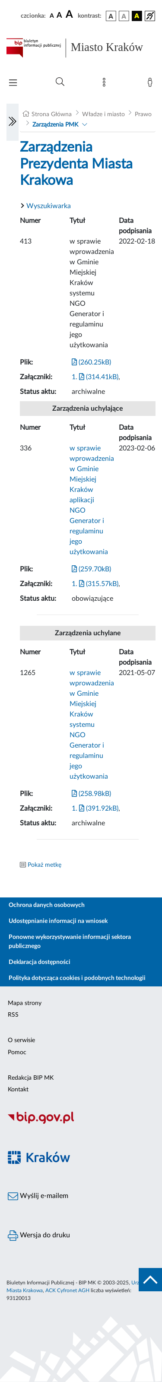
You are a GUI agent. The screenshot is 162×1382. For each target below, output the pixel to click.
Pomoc (17, 1052)
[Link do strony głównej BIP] (81, 48)
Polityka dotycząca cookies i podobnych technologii (77, 978)
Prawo (143, 114)
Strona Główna (52, 114)
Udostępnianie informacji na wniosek (58, 921)
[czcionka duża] (70, 14)
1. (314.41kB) (95, 377)
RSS (13, 1015)
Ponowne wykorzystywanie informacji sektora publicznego (70, 941)
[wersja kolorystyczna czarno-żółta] (137, 16)
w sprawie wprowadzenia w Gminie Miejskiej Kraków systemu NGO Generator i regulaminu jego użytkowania (92, 724)
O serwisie (21, 1040)
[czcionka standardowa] (52, 15)
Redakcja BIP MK (31, 1078)
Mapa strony (24, 1003)
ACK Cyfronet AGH (67, 1290)
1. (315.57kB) (95, 583)
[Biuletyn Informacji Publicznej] (81, 1123)
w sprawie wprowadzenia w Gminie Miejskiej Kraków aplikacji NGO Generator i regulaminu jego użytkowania (92, 500)
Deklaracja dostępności (39, 962)
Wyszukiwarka (48, 206)
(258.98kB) (91, 793)
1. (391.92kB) (95, 808)
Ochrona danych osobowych (47, 905)
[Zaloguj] (152, 84)
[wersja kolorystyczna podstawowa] (111, 16)
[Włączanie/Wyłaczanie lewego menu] (12, 122)
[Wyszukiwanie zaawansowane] (60, 82)
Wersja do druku (39, 1235)
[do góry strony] (150, 1279)
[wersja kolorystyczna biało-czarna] (124, 16)
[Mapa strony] (105, 84)
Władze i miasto (103, 114)
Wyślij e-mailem (38, 1196)
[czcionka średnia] (59, 16)
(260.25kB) (91, 362)
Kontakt (18, 1090)
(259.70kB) (91, 569)
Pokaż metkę (44, 865)
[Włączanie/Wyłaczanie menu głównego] (12, 83)
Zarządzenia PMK (55, 125)
